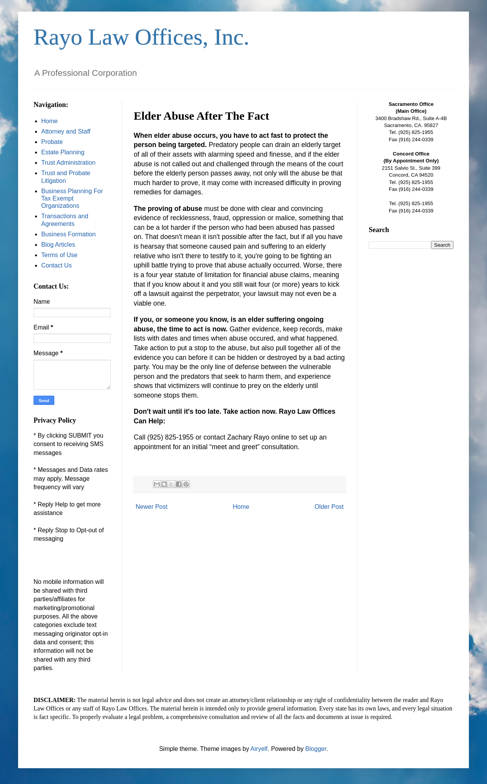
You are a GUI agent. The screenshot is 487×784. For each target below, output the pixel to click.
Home (241, 506)
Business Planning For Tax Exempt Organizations (72, 198)
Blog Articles (58, 244)
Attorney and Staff (66, 131)
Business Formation (68, 234)
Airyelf (258, 749)
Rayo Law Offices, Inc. (141, 37)
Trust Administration (68, 162)
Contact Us (56, 265)
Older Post (329, 506)
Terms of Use (59, 255)
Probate (52, 142)
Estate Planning (62, 152)
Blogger (315, 749)
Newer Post (152, 506)
